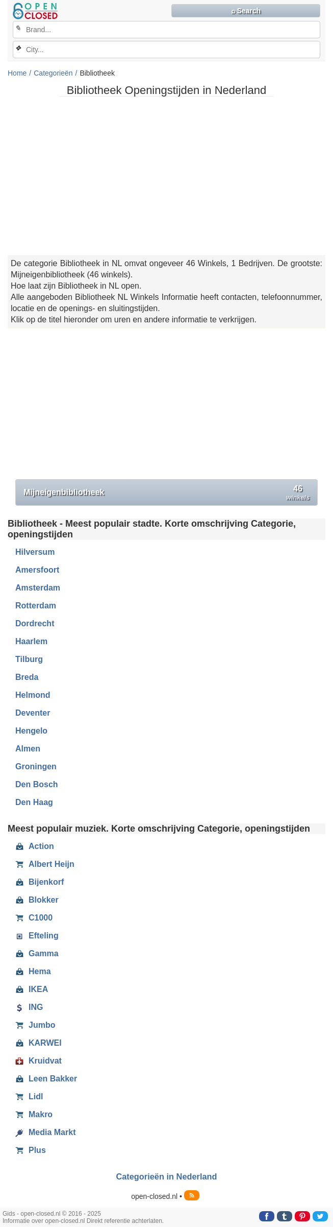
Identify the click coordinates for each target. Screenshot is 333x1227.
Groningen (36, 766)
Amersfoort (37, 569)
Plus (30, 1150)
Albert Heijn (44, 864)
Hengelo (31, 730)
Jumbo (35, 1025)
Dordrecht (34, 623)
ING (29, 1007)
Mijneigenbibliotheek (166, 492)
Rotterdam (35, 605)
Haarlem (31, 641)
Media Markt (45, 1132)
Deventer (32, 713)
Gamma (37, 953)
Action (34, 846)
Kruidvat (38, 1061)
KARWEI (38, 1043)
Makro (34, 1114)
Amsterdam (37, 587)
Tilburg (29, 659)
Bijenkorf (39, 882)
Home (17, 73)
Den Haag (34, 802)
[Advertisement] (166, 175)
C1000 (34, 918)
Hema (33, 971)
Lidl (29, 1096)
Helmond (32, 695)
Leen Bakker (46, 1078)
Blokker (37, 900)
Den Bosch (36, 784)
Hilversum (35, 552)
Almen (27, 748)
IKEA (31, 989)
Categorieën (53, 73)
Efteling (37, 935)
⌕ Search (246, 11)
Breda (26, 677)
